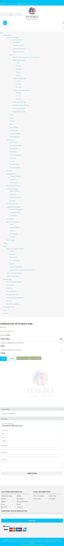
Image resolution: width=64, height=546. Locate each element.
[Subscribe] (32, 521)
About (3, 504)
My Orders (4, 507)
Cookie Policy (52, 496)
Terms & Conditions (38, 496)
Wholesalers (20, 499)
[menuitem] (5, 313)
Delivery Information (22, 501)
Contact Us (20, 507)
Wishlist (19, 496)
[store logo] (32, 13)
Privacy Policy (37, 499)
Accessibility (52, 499)
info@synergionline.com (30, 4)
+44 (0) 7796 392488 (10, 4)
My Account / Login (6, 496)
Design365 (41, 545)
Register (3, 501)
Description (6, 409)
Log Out (3, 499)
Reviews (4, 419)
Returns (19, 504)
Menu (1, 33)
